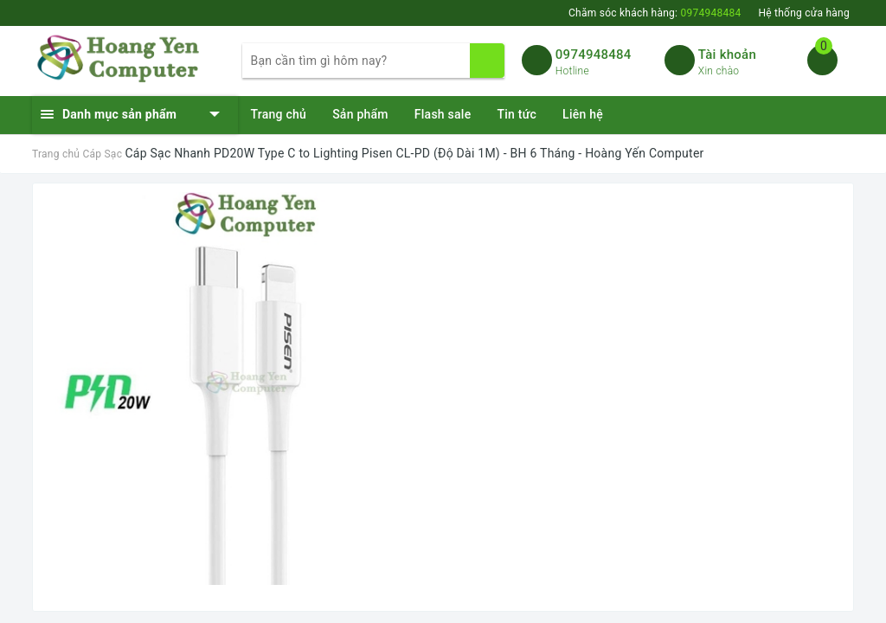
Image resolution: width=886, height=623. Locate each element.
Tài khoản (727, 54)
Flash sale (443, 114)
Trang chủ (279, 114)
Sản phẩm (360, 114)
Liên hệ (582, 114)
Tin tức (516, 114)
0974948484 (593, 54)
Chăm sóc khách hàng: (654, 13)
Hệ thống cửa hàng (804, 13)
